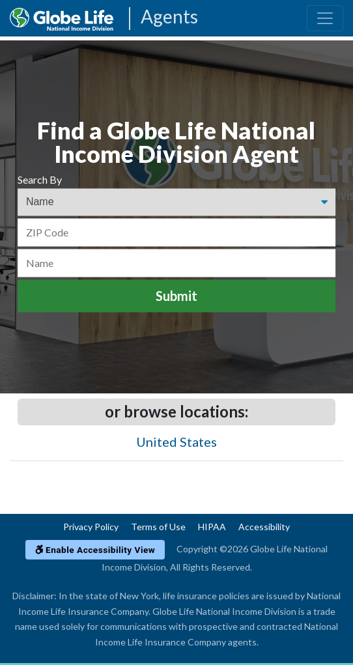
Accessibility (264, 526)
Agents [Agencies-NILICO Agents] (169, 17)
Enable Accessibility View (95, 550)
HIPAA (212, 526)
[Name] (176, 263)
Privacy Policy (91, 526)
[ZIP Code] (176, 232)
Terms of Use (158, 526)
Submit (176, 296)
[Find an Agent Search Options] (176, 202)
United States (176, 441)
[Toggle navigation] (325, 18)
